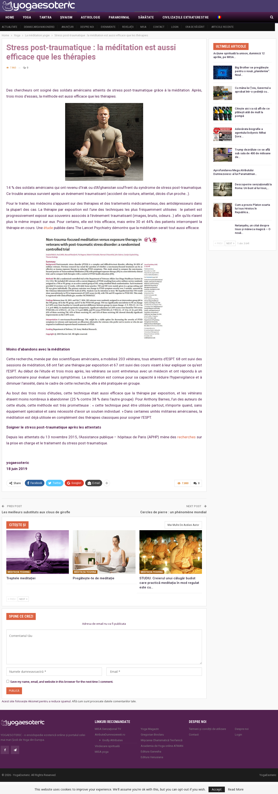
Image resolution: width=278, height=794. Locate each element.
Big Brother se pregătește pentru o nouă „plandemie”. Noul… (252, 71)
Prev (12, 599)
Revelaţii (128, 26)
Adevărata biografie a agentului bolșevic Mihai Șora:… (250, 132)
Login (174, 26)
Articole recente (222, 26)
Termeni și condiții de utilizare (207, 729)
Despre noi (87, 26)
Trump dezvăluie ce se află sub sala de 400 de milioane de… (253, 153)
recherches (186, 437)
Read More (236, 789)
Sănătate (146, 17)
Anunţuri (67, 26)
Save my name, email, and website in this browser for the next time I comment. (61, 682)
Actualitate (9, 26)
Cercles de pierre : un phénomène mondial (173, 512)
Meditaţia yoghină (19, 572)
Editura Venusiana (152, 757)
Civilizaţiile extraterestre (186, 17)
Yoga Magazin (150, 729)
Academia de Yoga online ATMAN (162, 745)
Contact (158, 26)
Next (23, 599)
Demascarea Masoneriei (39, 26)
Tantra (45, 17)
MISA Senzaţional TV (108, 729)
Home (9, 17)
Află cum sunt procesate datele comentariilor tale (104, 701)
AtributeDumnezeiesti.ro (110, 734)
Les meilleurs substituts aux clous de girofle (36, 512)
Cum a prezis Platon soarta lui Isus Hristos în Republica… (252, 208)
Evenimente (108, 26)
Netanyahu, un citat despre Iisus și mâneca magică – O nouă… (252, 229)
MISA (143, 26)
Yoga (27, 17)
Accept (217, 789)
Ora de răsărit (195, 26)
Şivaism (66, 17)
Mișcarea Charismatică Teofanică (161, 740)
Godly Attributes (112, 740)
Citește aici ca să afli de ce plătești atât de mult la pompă (252, 112)
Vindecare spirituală (107, 746)
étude (48, 228)
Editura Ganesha (151, 751)
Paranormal (119, 17)
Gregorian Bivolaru (152, 734)
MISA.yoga (101, 751)
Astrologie (90, 17)
